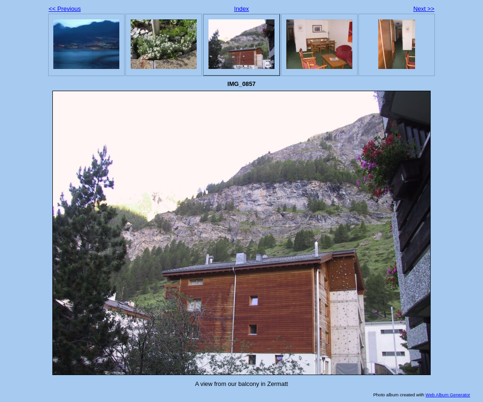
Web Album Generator (447, 394)
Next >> (423, 8)
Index (241, 8)
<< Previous (65, 8)
